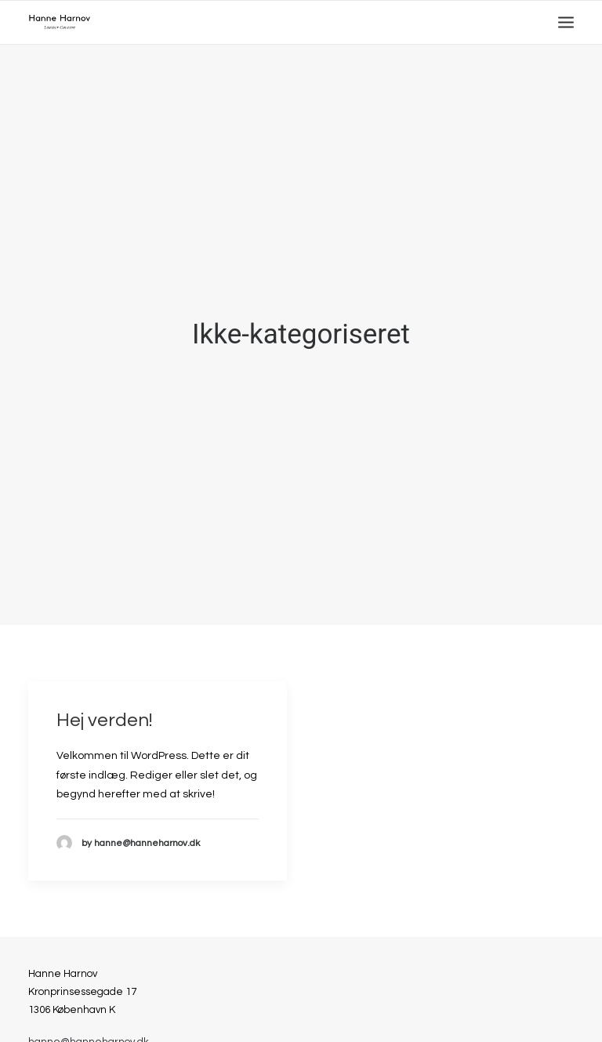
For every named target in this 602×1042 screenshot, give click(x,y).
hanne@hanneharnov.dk (88, 1034)
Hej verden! (104, 712)
